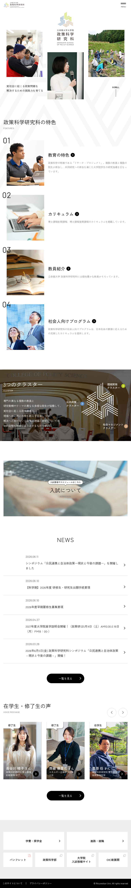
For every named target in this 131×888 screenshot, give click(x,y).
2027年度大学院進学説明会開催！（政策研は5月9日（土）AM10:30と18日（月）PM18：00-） (73, 625)
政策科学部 (49, 860)
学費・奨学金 (34, 841)
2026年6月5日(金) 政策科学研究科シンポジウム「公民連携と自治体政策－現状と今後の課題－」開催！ (73, 650)
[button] (111, 712)
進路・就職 (97, 841)
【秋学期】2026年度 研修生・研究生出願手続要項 (73, 584)
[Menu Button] (123, 4)
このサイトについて (13, 883)
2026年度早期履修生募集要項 (73, 603)
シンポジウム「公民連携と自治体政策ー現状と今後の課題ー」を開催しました (73, 562)
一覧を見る (65, 678)
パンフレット (18, 860)
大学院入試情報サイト (81, 860)
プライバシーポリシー (41, 883)
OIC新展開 (113, 860)
